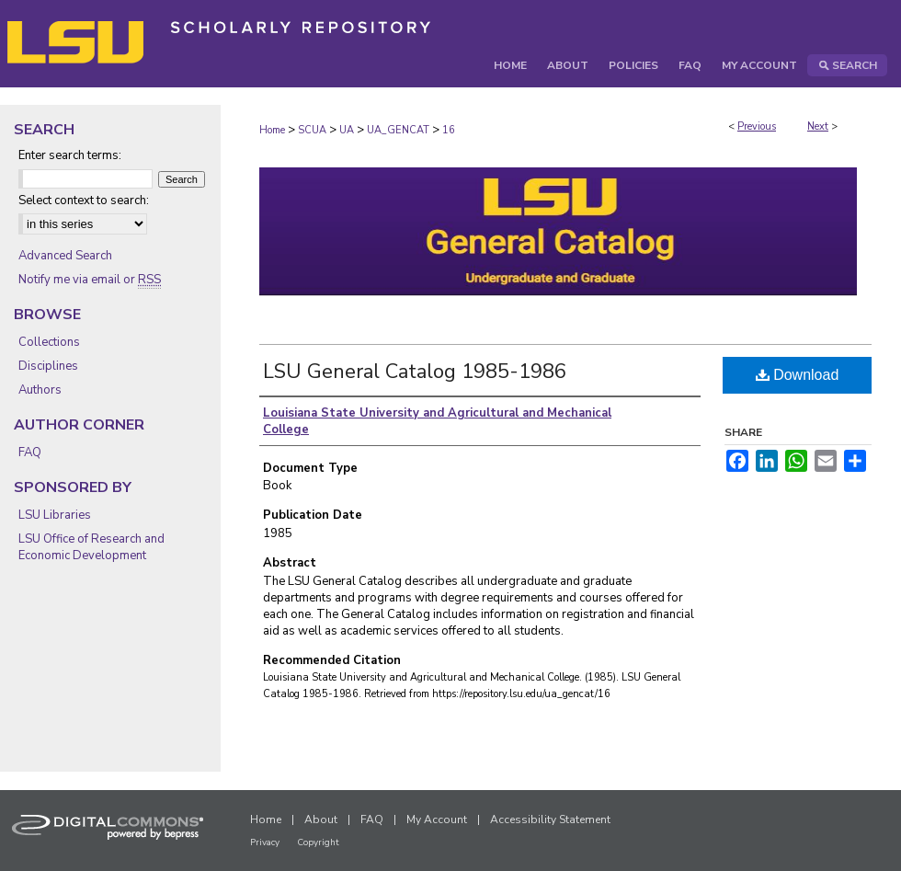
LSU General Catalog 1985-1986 (414, 371)
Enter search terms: (69, 155)
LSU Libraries (54, 515)
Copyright (318, 842)
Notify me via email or (89, 279)
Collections (49, 342)
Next (817, 126)
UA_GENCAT (398, 130)
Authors (40, 390)
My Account (436, 819)
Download (797, 375)
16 (448, 130)
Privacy (264, 842)
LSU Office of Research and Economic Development (91, 547)
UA (346, 130)
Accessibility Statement (550, 819)
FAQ (29, 452)
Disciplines (48, 366)
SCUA (312, 130)
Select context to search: (83, 200)
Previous (756, 126)
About (320, 819)
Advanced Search (65, 255)
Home (272, 130)
